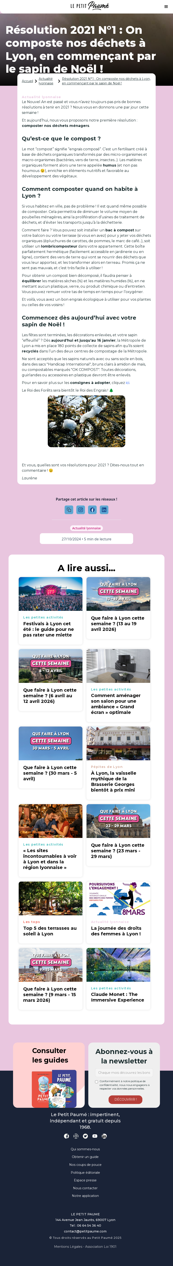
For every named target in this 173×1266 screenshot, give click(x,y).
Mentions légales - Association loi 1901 (85, 1247)
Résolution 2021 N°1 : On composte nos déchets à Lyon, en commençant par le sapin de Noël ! (106, 81)
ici (127, 383)
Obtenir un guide (85, 1157)
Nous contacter (85, 1188)
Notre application (85, 1196)
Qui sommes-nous (85, 1149)
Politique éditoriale (85, 1173)
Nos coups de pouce (85, 1165)
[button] (166, 7)
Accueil (27, 81)
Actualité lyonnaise (46, 81)
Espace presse (85, 1180)
